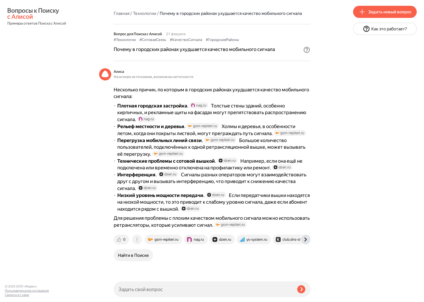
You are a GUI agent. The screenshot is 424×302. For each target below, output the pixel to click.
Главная (121, 13)
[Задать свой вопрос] (203, 289)
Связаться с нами (17, 295)
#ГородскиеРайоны (222, 40)
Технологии (144, 13)
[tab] (122, 239)
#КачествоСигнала (186, 40)
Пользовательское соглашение (27, 290)
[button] (306, 49)
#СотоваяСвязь (152, 40)
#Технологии (125, 40)
